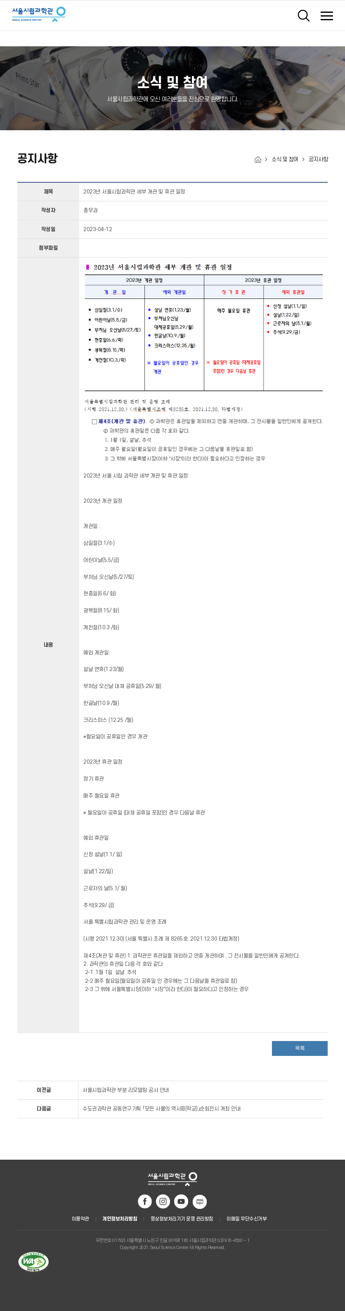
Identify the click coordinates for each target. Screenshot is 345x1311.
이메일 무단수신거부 (247, 1219)
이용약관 (80, 1219)
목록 (300, 1048)
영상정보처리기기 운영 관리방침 (182, 1219)
